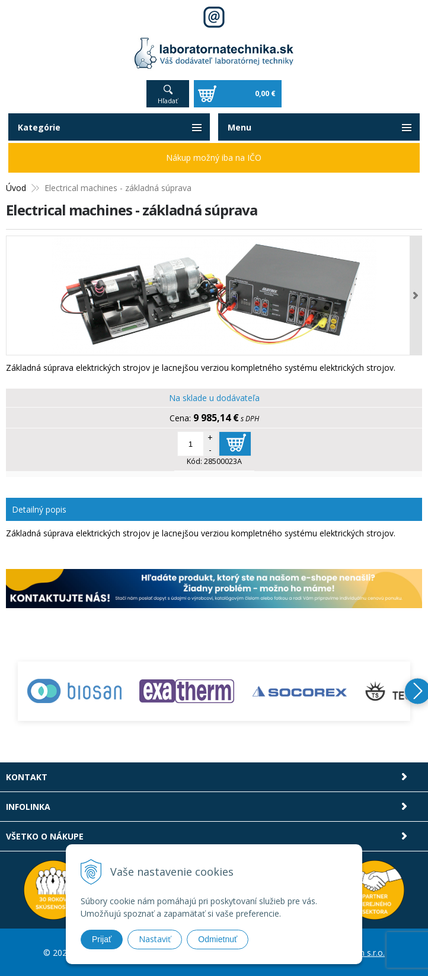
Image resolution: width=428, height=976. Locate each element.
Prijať (101, 939)
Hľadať (168, 100)
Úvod (16, 187)
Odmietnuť (217, 939)
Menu (239, 127)
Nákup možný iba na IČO (213, 157)
